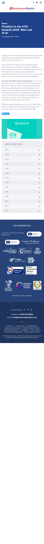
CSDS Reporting (31, 326)
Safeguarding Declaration (13, 328)
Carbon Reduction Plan (32, 332)
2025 (7, 150)
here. (35, 76)
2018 (7, 182)
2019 (7, 178)
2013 (6, 206)
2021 (6, 168)
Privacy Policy (20, 326)
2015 (7, 196)
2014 (6, 201)
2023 (7, 159)
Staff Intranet (34, 330)
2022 (7, 164)
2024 (7, 154)
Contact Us (10, 326)
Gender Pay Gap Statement (13, 332)
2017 (6, 187)
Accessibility (25, 330)
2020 (7, 173)
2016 (7, 192)
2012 (6, 210)
